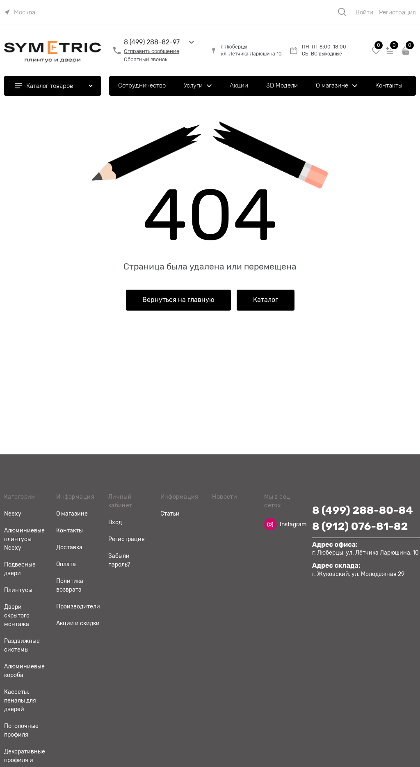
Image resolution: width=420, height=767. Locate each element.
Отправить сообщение (151, 51)
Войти (364, 12)
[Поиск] (342, 12)
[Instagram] (270, 524)
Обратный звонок (146, 59)
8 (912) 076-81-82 (360, 526)
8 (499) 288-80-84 (362, 510)
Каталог (265, 300)
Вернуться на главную (178, 300)
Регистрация (397, 12)
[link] (19, 12)
